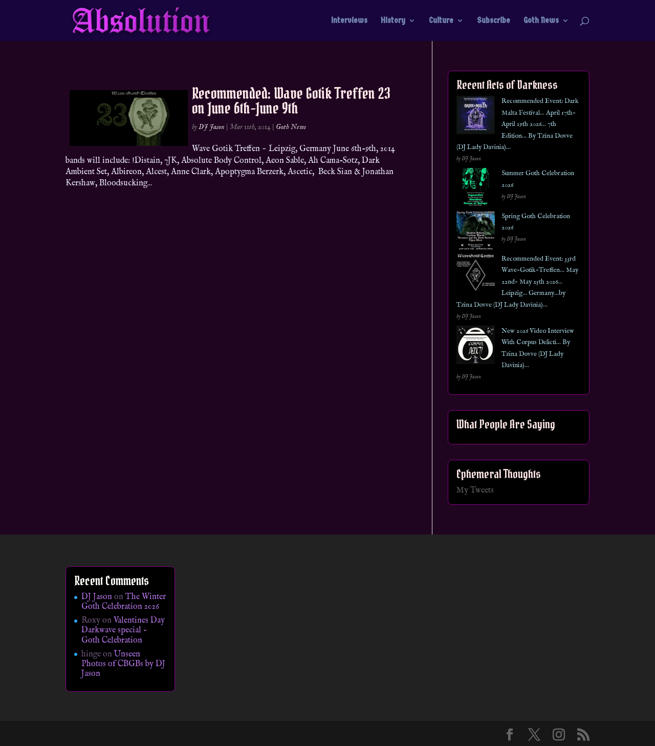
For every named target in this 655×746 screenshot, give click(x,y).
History (393, 21)
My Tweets (475, 490)
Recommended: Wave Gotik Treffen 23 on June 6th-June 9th (291, 100)
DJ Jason (212, 127)
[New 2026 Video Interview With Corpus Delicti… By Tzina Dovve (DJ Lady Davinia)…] (475, 347)
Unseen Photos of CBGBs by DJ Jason (123, 664)
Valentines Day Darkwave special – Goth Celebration (123, 630)
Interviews (349, 21)
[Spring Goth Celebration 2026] (475, 232)
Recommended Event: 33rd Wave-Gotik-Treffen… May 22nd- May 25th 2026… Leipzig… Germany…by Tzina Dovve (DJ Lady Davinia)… (517, 281)
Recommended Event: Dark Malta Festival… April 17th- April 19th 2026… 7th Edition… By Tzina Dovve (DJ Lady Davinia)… (517, 124)
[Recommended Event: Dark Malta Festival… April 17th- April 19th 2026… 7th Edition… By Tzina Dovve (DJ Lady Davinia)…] (475, 117)
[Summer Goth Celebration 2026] (475, 189)
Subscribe (493, 21)
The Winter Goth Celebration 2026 (123, 602)
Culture (441, 21)
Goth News (541, 21)
